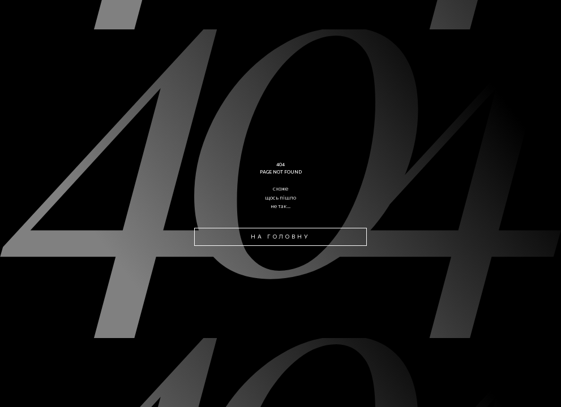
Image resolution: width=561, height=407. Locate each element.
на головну (281, 236)
